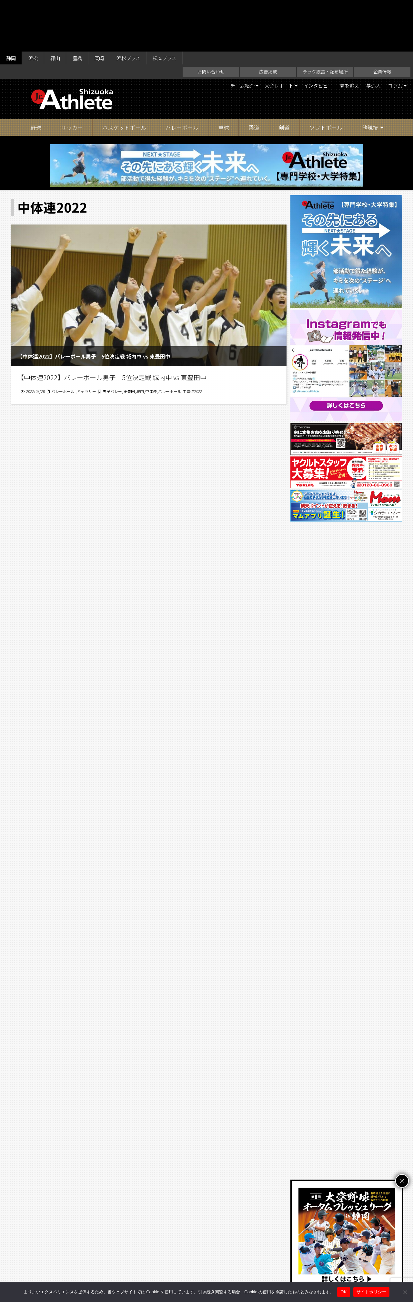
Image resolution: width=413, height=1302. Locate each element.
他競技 (370, 77)
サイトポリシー (270, 1271)
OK (343, 1291)
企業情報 (382, 21)
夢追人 (370, 35)
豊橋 (82, 7)
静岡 (11, 7)
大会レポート (268, 35)
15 (184, 991)
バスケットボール (124, 77)
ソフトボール (325, 77)
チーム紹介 (228, 35)
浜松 (35, 7)
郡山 (59, 7)
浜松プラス (137, 7)
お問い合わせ (211, 21)
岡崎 (106, 7)
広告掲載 (268, 21)
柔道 (253, 77)
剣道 (284, 77)
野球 (35, 77)
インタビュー (310, 35)
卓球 (223, 77)
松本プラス (176, 7)
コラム (393, 35)
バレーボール (182, 77)
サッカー (72, 77)
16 (202, 991)
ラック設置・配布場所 (325, 21)
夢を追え (344, 35)
